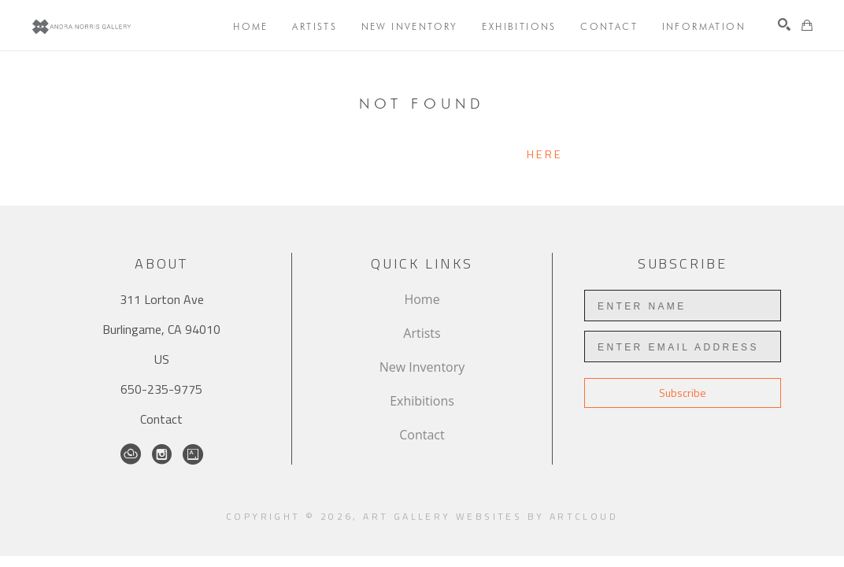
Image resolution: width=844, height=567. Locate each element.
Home (421, 299)
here (544, 154)
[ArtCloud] (130, 454)
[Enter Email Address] (682, 346)
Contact (161, 419)
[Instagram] (162, 454)
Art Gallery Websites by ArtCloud (490, 516)
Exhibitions (422, 401)
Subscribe (682, 392)
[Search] (784, 24)
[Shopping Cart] (807, 25)
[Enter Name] (682, 306)
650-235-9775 (161, 389)
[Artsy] (193, 454)
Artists (421, 333)
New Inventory (422, 367)
